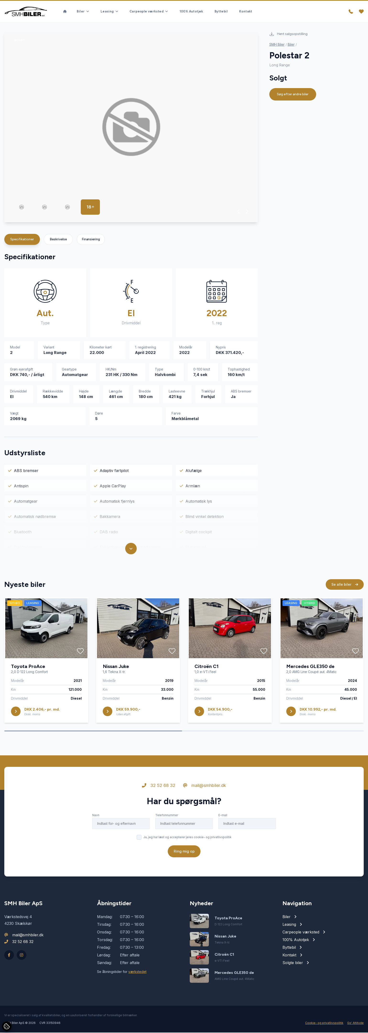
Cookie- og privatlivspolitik (324, 1023)
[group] (131, 127)
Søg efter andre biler (292, 95)
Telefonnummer (166, 815)
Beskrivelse (58, 240)
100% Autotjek (191, 11)
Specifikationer (22, 240)
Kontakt (245, 11)
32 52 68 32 (158, 785)
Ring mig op (184, 851)
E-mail (222, 815)
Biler (291, 45)
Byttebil (221, 11)
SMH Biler (277, 45)
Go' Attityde (355, 1023)
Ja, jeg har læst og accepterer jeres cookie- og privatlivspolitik (187, 837)
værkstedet (137, 972)
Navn (95, 815)
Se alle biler (344, 585)
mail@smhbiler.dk (204, 785)
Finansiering (91, 240)
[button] (238, 211)
